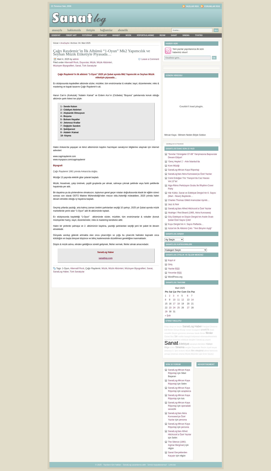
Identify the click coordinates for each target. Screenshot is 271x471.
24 (174, 307)
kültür (172, 347)
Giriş (170, 264)
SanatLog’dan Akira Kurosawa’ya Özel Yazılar (190, 174)
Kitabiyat (102, 35)
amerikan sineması (172, 340)
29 (166, 311)
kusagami (196, 330)
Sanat (174, 35)
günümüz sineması (186, 333)
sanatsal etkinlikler (197, 344)
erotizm (182, 351)
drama (181, 354)
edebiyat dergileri (188, 340)
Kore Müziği (173, 165)
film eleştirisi (197, 350)
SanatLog (200, 340)
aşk (200, 354)
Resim (162, 35)
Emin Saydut (208, 354)
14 (192, 299)
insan (212, 330)
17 (174, 303)
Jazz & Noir (173, 204)
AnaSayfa (57, 30)
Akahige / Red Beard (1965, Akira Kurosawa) (189, 212)
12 (183, 299)
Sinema (185, 35)
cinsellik (168, 333)
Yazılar (174, 268)
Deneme (213, 326)
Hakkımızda (74, 30)
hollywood (195, 336)
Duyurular (84, 62)
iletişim (90, 30)
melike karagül (184, 336)
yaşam (208, 340)
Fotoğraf (87, 35)
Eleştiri (174, 333)
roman (188, 330)
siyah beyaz (212, 347)
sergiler (188, 347)
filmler (209, 333)
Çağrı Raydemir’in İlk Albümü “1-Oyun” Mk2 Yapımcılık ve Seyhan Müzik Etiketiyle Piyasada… (101, 52)
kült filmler (169, 330)
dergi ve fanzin (175, 326)
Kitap (167, 326)
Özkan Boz (169, 336)
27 (188, 307)
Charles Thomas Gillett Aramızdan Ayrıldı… (189, 200)
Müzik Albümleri (104, 62)
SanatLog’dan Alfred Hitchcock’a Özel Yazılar (189, 208)
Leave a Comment (150, 59)
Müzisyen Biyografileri (63, 65)
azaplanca (186, 391)
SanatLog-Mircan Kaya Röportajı (183, 170)
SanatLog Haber (61, 271)
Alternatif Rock (71, 62)
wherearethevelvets (208, 336)
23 (170, 307)
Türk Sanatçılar (89, 65)
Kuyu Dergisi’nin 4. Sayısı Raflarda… (185, 224)
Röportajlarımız (145, 35)
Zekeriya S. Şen (171, 351)
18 (178, 303)
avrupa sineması (172, 354)
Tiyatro (199, 35)
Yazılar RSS (192, 6)
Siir (176, 336)
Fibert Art (71, 35)
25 (178, 307)
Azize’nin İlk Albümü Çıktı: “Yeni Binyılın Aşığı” (190, 228)
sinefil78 (205, 329)
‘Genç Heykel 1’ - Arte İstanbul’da (184, 161)
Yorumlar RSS (212, 6)
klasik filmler (200, 333)
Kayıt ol (171, 260)
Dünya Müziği (179, 330)
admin (76, 59)
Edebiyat (56, 35)
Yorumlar (175, 272)
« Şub (168, 315)
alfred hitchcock (210, 351)
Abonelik (123, 30)
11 (178, 299)
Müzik (128, 35)
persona (183, 419)
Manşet (116, 35)
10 (174, 299)
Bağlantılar (106, 30)
